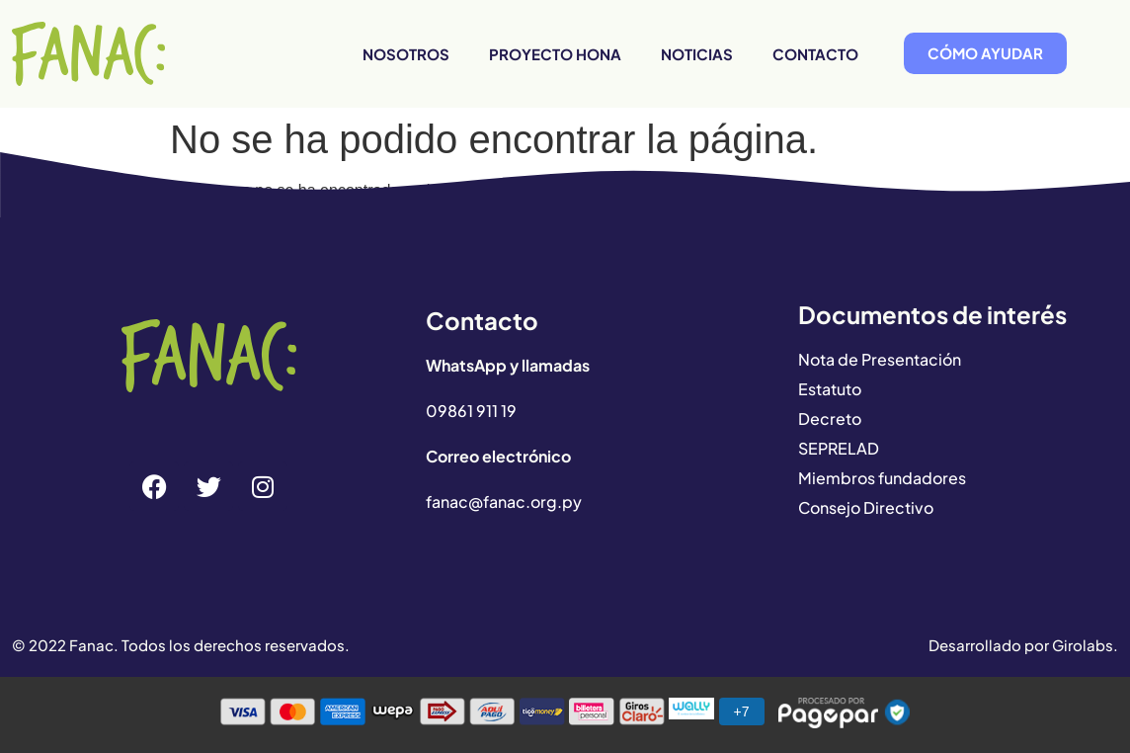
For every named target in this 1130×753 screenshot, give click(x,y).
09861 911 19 (471, 410)
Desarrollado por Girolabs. (1023, 644)
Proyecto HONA (555, 53)
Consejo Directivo (865, 507)
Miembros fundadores (882, 477)
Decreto (829, 418)
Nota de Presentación (879, 359)
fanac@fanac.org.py (504, 501)
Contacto (815, 53)
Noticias (697, 53)
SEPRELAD (838, 448)
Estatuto (829, 388)
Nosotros (406, 53)
